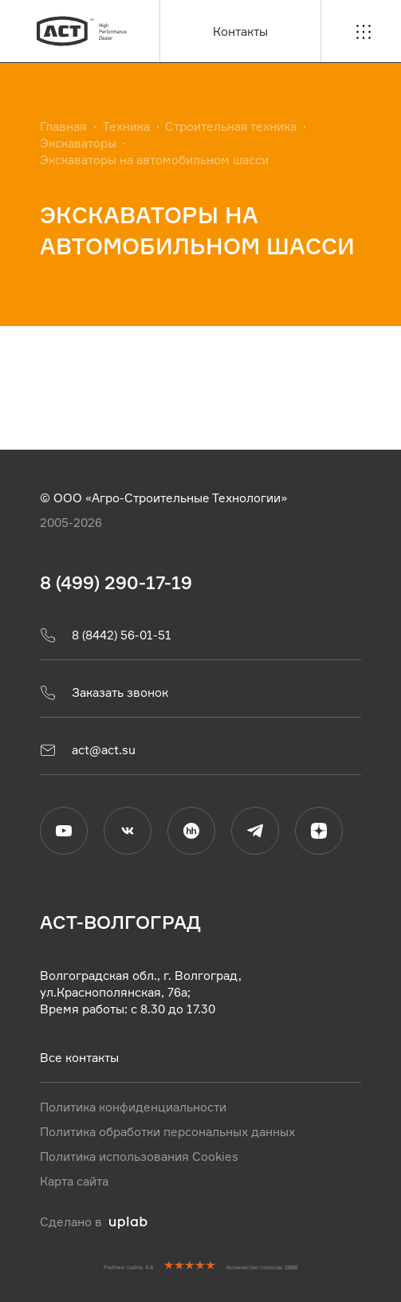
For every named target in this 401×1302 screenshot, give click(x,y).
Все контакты (79, 1057)
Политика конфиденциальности (133, 1107)
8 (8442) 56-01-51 (105, 635)
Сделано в (93, 1221)
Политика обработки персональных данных (167, 1131)
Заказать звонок (104, 693)
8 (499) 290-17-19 (116, 582)
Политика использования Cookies (139, 1156)
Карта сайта (74, 1181)
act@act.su (88, 750)
